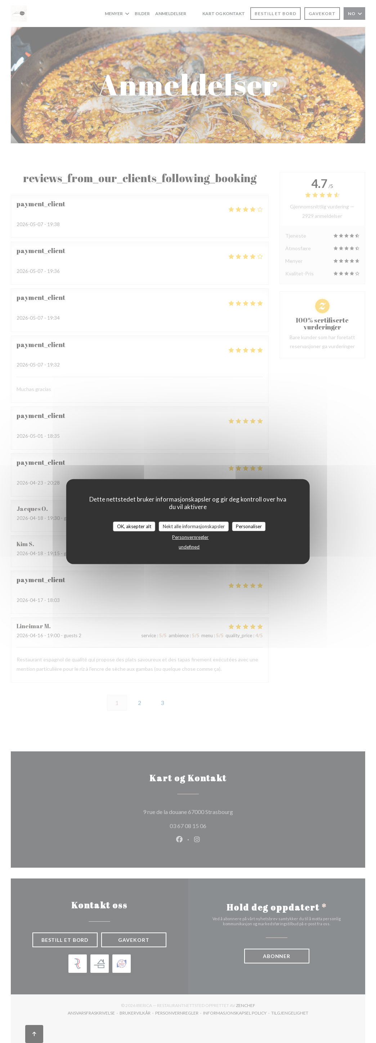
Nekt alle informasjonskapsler (194, 526)
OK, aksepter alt (134, 526)
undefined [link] (189, 547)
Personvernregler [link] (190, 537)
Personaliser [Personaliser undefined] (249, 526)
